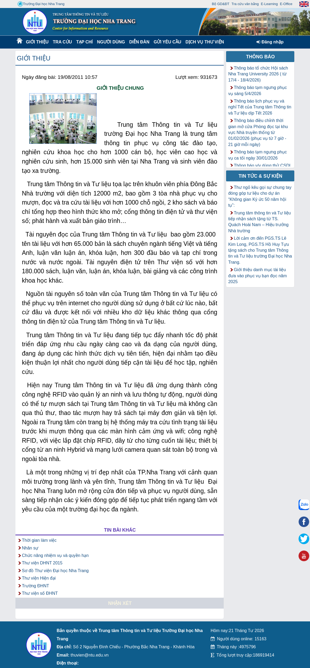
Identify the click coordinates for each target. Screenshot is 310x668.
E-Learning (269, 4)
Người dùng (110, 42)
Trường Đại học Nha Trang (41, 4)
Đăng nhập (269, 42)
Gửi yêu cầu (167, 42)
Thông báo (260, 56)
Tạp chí (84, 42)
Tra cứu (62, 42)
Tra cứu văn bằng (245, 4)
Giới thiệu (37, 42)
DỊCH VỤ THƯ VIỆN (203, 42)
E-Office (286, 4)
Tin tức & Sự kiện (260, 176)
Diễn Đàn (139, 42)
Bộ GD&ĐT (220, 4)
